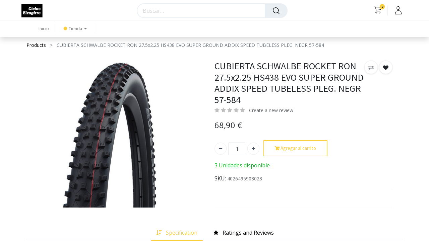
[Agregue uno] (253, 149)
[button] (371, 67)
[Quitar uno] (220, 149)
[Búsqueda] (276, 10)
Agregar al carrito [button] (295, 148)
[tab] (177, 232)
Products (36, 45)
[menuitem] (43, 28)
